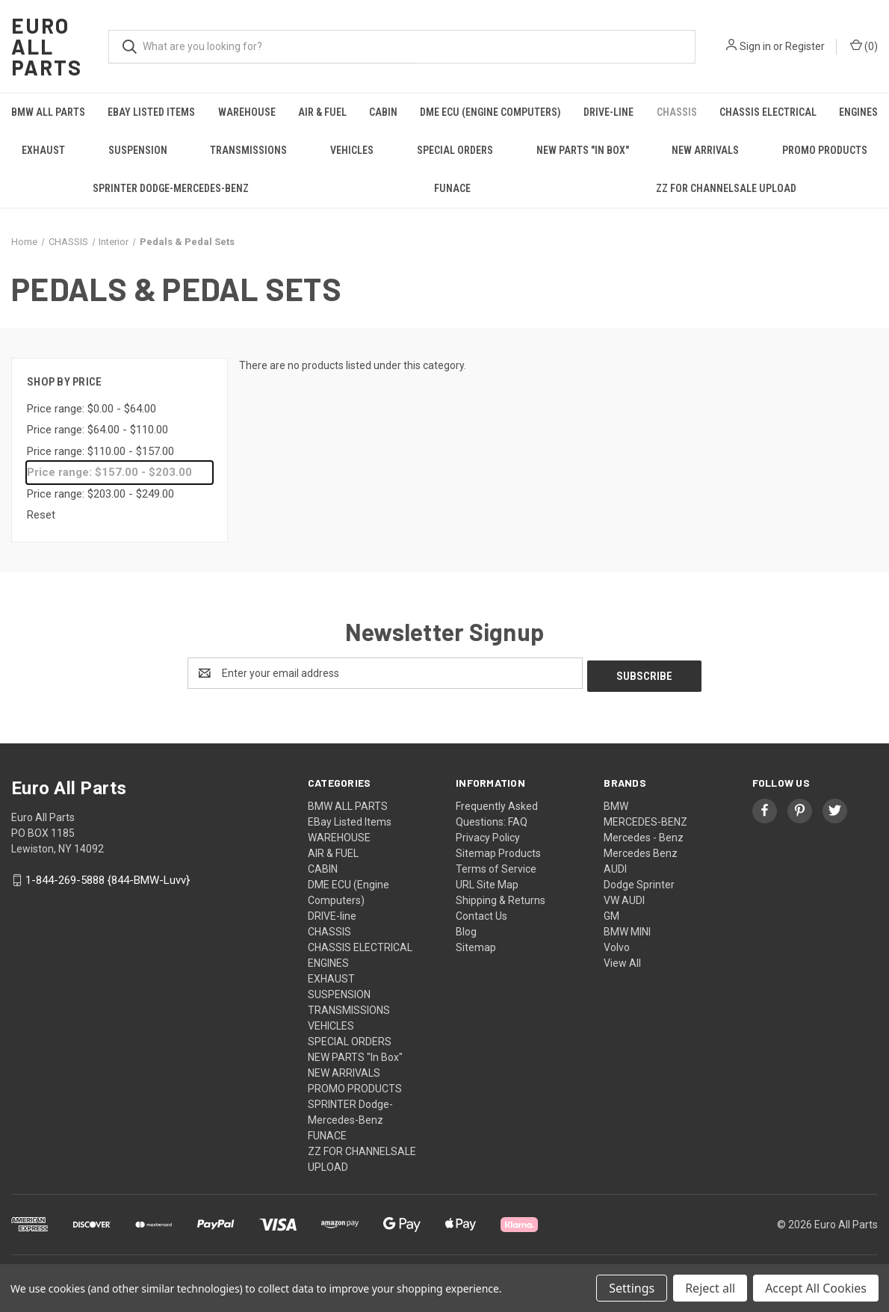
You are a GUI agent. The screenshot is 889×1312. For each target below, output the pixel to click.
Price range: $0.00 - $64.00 (91, 408)
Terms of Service (496, 866)
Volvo (617, 944)
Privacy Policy (488, 835)
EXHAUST (43, 150)
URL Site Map (487, 882)
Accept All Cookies (816, 1288)
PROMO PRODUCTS (824, 150)
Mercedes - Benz (644, 835)
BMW (616, 803)
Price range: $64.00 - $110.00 (97, 429)
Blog (466, 929)
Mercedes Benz (641, 850)
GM (611, 913)
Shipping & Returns (500, 897)
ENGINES (328, 960)
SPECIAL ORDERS (455, 150)
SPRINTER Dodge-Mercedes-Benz (171, 188)
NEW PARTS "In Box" (582, 150)
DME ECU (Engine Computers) (490, 112)
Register (805, 46)
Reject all (710, 1288)
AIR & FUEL (322, 112)
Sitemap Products (498, 850)
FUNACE (452, 188)
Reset (41, 515)
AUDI (615, 866)
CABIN (383, 112)
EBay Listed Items (151, 112)
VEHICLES (352, 150)
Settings (631, 1288)
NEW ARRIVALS (705, 150)
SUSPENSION (137, 150)
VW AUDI (624, 897)
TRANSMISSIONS (248, 150)
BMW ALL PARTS (48, 112)
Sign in (755, 46)
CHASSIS (677, 112)
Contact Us (481, 913)
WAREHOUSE (247, 112)
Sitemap (476, 944)
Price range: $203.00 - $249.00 (100, 494)
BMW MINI (627, 929)
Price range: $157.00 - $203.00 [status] (109, 472)
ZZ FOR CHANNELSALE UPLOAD (726, 188)
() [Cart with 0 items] (864, 45)
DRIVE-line (608, 112)
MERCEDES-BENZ (645, 819)
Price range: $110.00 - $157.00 (100, 451)
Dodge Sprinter (639, 882)
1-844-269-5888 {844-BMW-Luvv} (107, 877)
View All (622, 960)
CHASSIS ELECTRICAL (768, 112)
